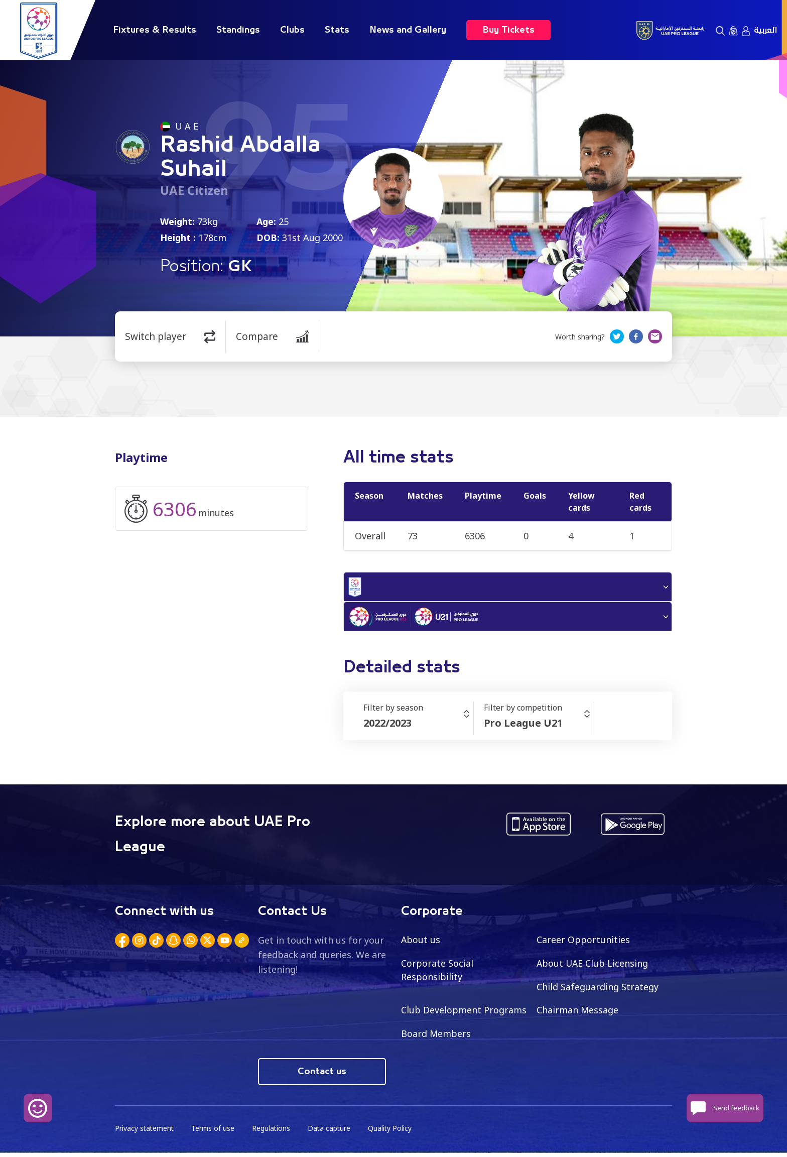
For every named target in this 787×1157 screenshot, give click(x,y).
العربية (765, 30)
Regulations (272, 1132)
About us (421, 943)
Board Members (436, 1037)
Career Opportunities (583, 943)
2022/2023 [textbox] (387, 726)
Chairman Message (578, 1013)
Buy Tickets (508, 30)
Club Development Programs (464, 1013)
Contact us (322, 1075)
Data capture (331, 1132)
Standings (238, 30)
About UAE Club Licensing (593, 966)
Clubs (292, 30)
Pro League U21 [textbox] (523, 726)
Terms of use (214, 1132)
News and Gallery (407, 30)
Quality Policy (393, 1132)
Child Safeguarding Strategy (598, 990)
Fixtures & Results (154, 30)
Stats (337, 30)
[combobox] (418, 726)
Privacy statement (145, 1132)
